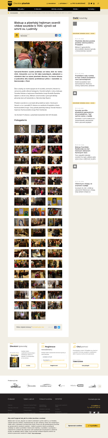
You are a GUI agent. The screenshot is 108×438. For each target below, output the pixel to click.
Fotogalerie (41, 13)
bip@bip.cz (95, 406)
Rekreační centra (44, 412)
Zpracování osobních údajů (61, 406)
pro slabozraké (77, 3)
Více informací (36, 433)
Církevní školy (28, 411)
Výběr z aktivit (29, 399)
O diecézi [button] (37, 9)
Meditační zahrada (44, 409)
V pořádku (93, 426)
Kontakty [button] (91, 9)
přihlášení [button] (62, 3)
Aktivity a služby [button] (56, 9)
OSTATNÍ (58, 399)
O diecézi (11, 399)
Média (22, 13)
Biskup (10, 411)
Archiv (28, 366)
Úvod (16, 13)
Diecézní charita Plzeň (30, 405)
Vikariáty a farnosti (13, 408)
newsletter (51, 3)
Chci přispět (85, 366)
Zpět (10, 13)
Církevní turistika (45, 399)
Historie (10, 405)
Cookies (57, 409)
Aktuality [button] (21, 9)
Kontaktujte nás (38, 327)
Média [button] (75, 9)
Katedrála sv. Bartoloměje (43, 406)
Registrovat (54, 366)
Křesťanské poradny (29, 408)
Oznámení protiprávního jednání (61, 413)
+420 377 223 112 (93, 408)
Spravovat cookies (75, 426)
